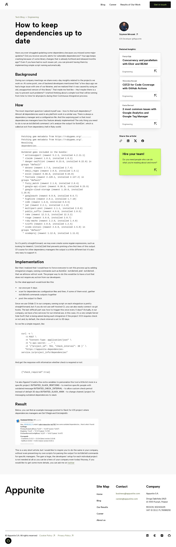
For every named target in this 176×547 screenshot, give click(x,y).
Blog (103, 4)
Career (112, 4)
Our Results (102, 507)
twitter (71, 462)
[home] (13, 5)
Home (99, 494)
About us (101, 520)
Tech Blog (20, 17)
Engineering (33, 17)
